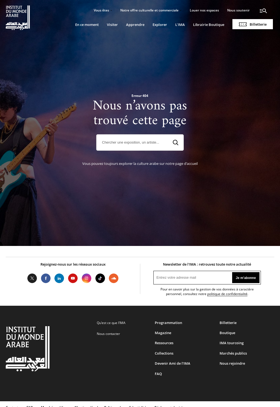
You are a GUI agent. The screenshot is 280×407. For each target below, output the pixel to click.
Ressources (164, 342)
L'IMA (180, 24)
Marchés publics (233, 353)
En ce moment (87, 24)
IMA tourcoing (232, 342)
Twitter (32, 278)
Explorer (160, 24)
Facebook (46, 278)
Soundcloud (114, 278)
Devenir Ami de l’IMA (172, 363)
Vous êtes (101, 10)
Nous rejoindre (232, 363)
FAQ (158, 373)
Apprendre (135, 24)
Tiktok (100, 278)
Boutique (227, 332)
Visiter (112, 24)
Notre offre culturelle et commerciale (149, 10)
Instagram (87, 278)
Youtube (73, 278)
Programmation (168, 322)
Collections (164, 353)
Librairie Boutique (208, 24)
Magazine (163, 332)
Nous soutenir (238, 10)
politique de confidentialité (227, 294)
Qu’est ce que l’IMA (111, 322)
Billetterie (258, 24)
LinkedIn (59, 278)
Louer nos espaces (204, 10)
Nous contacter (108, 333)
